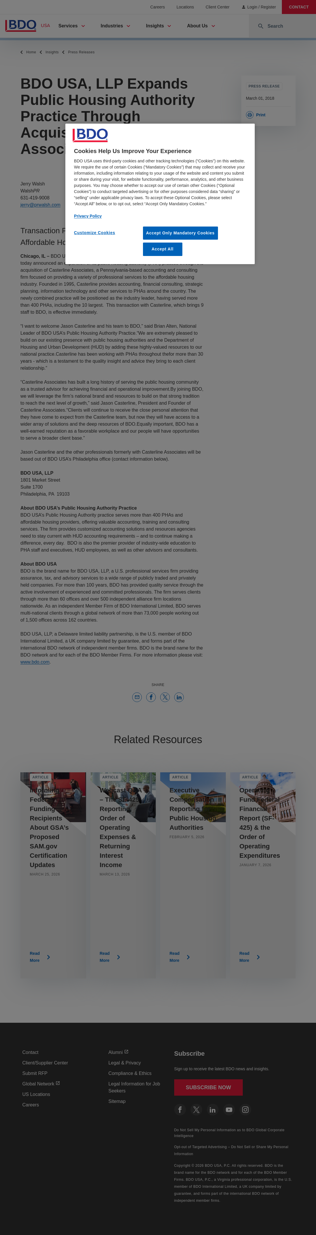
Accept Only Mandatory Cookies (180, 233)
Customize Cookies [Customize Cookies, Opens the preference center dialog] (94, 232)
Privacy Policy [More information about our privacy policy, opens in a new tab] (88, 216)
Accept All (163, 249)
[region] (160, 194)
